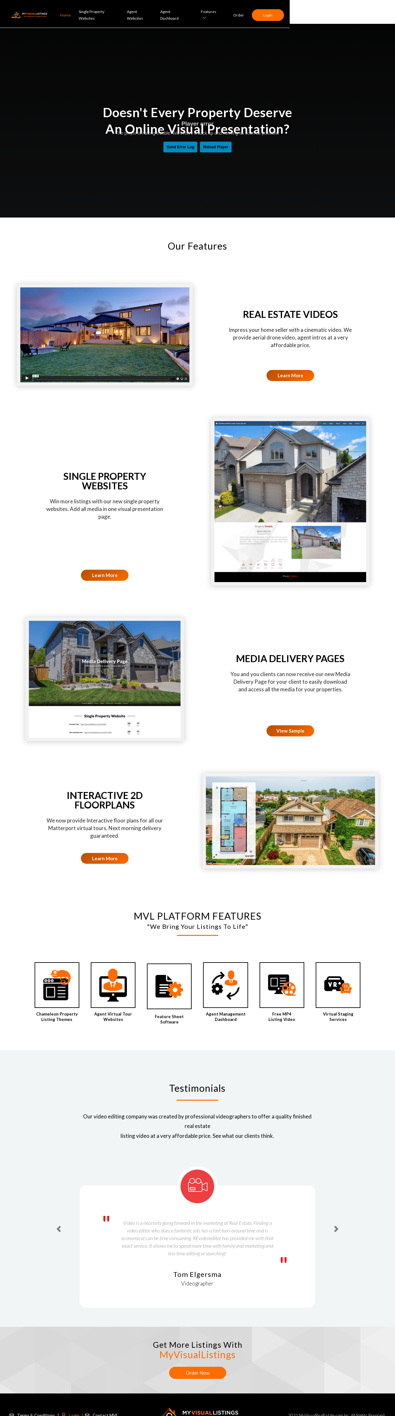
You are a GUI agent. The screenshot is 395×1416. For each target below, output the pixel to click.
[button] (58, 1229)
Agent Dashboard (274, 12)
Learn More (290, 375)
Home (161, 12)
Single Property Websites (196, 12)
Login (371, 12)
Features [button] (312, 11)
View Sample (290, 731)
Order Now (197, 1373)
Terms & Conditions (34, 1411)
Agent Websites (238, 12)
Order (341, 12)
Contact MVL (98, 1411)
